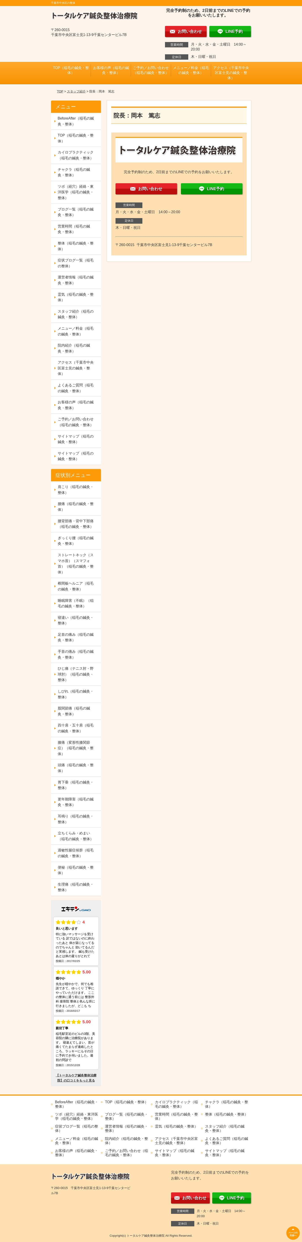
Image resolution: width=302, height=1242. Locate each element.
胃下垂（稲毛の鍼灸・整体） (76, 785)
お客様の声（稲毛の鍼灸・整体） (111, 70)
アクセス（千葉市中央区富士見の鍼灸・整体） (231, 73)
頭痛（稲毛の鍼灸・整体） (76, 768)
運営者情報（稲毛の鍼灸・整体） (76, 280)
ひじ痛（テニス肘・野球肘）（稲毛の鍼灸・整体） (76, 674)
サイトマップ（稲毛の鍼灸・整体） (76, 439)
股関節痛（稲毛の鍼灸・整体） (74, 711)
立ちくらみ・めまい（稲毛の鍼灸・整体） (76, 836)
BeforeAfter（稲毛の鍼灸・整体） (76, 121)
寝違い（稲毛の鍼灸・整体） (76, 620)
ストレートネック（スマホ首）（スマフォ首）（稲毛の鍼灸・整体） (76, 563)
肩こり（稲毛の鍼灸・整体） (76, 490)
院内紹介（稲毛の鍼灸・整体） (74, 348)
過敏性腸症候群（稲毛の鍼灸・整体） (76, 853)
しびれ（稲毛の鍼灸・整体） (76, 694)
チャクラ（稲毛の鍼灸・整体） (74, 172)
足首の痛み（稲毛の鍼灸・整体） (76, 637)
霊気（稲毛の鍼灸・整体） (76, 297)
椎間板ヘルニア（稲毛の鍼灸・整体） (76, 586)
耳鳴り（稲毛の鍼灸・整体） (76, 819)
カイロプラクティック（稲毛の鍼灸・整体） (76, 155)
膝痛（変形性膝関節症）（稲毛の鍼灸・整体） (76, 748)
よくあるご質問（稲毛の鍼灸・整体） (76, 388)
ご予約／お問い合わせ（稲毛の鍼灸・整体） (151, 70)
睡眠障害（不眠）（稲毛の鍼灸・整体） (76, 603)
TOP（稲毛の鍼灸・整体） (71, 70)
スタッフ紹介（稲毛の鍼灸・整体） (76, 314)
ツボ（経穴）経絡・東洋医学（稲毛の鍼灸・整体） (76, 192)
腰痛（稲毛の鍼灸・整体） (76, 507)
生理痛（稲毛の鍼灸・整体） (76, 887)
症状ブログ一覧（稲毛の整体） (76, 263)
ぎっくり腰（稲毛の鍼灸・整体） (76, 541)
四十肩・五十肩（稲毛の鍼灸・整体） (76, 728)
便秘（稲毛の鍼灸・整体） (76, 870)
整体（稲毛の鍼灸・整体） (76, 246)
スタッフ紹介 (76, 91)
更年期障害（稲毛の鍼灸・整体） (76, 802)
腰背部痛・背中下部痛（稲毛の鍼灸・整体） (76, 524)
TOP (60, 91)
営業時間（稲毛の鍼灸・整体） (74, 229)
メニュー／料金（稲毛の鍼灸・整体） (191, 70)
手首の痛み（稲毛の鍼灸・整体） (76, 654)
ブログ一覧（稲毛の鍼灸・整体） (76, 212)
